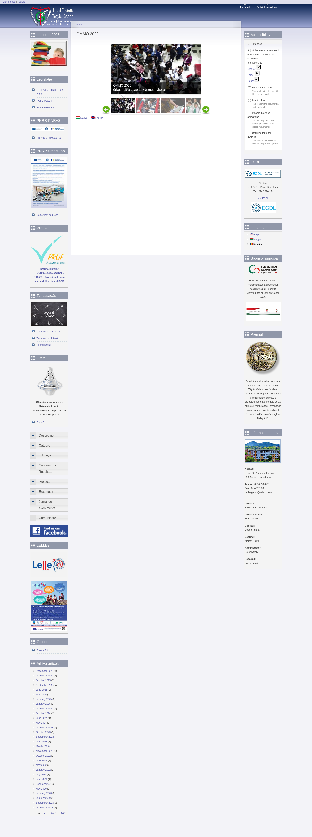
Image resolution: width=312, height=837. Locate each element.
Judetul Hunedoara (267, 7)
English (97, 118)
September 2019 (45, 802)
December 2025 (44, 671)
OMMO (40, 422)
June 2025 (41, 689)
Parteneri (245, 7)
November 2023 (44, 727)
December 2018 (44, 807)
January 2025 (43, 703)
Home (79, 24)
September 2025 (45, 685)
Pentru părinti (44, 345)
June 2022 (41, 760)
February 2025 (44, 699)
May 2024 (41, 722)
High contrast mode (262, 87)
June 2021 (41, 779)
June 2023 (41, 741)
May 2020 (41, 788)
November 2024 (44, 708)
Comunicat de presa (47, 215)
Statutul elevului (45, 107)
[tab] (49, 435)
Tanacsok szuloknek (47, 338)
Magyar (82, 118)
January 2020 (43, 798)
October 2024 (43, 713)
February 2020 (44, 793)
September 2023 (45, 736)
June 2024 (41, 718)
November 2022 (44, 751)
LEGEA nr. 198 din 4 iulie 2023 (50, 92)
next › (53, 812)
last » (63, 812)
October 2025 (43, 680)
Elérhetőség (8, 1)
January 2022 (43, 769)
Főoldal (21, 1)
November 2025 (44, 675)
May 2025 (41, 694)
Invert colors (258, 100)
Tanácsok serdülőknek (48, 331)
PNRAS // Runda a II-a (49, 138)
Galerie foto (43, 650)
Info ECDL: (263, 198)
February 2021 (44, 784)
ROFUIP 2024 (44, 100)
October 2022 (43, 755)
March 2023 (42, 746)
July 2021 (41, 774)
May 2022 (41, 765)
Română (256, 244)
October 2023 (43, 732)
